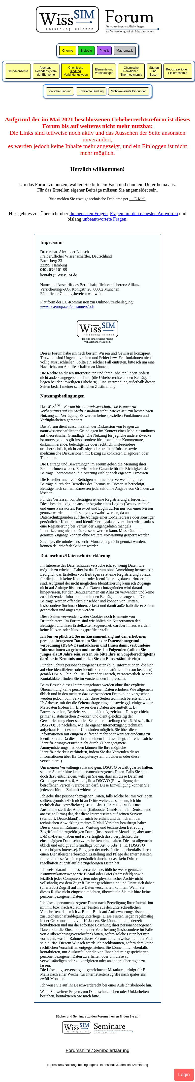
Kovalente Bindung (91, 91)
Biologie (86, 50)
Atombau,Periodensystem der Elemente (46, 71)
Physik (104, 50)
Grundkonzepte (18, 71)
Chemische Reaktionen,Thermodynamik (131, 71)
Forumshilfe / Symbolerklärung (97, 1050)
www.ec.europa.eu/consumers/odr (67, 306)
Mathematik (124, 50)
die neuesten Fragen (88, 213)
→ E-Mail (137, 199)
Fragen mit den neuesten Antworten (144, 213)
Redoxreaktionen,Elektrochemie (177, 71)
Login (184, 1074)
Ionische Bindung (60, 91)
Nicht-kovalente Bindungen (128, 91)
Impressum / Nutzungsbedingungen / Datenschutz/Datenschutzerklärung (97, 1065)
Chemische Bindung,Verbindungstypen (76, 71)
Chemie (67, 50)
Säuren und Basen (154, 71)
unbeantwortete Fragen (104, 219)
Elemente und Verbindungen (104, 71)
